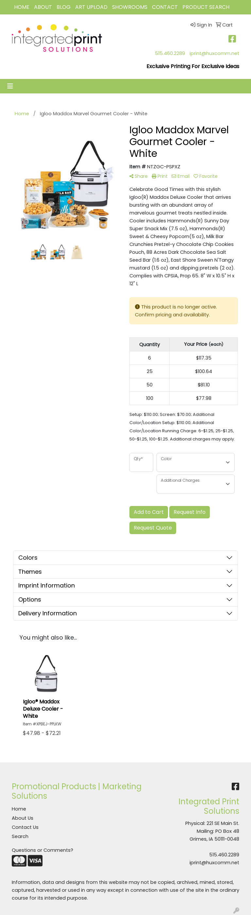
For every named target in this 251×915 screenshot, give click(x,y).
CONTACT (165, 7)
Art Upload (91, 7)
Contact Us (25, 827)
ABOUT (43, 7)
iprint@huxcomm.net (214, 53)
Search (20, 836)
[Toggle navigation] (10, 86)
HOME (21, 7)
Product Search (205, 7)
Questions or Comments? (42, 850)
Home (19, 809)
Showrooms (129, 7)
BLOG (64, 7)
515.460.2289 (170, 53)
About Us (22, 818)
